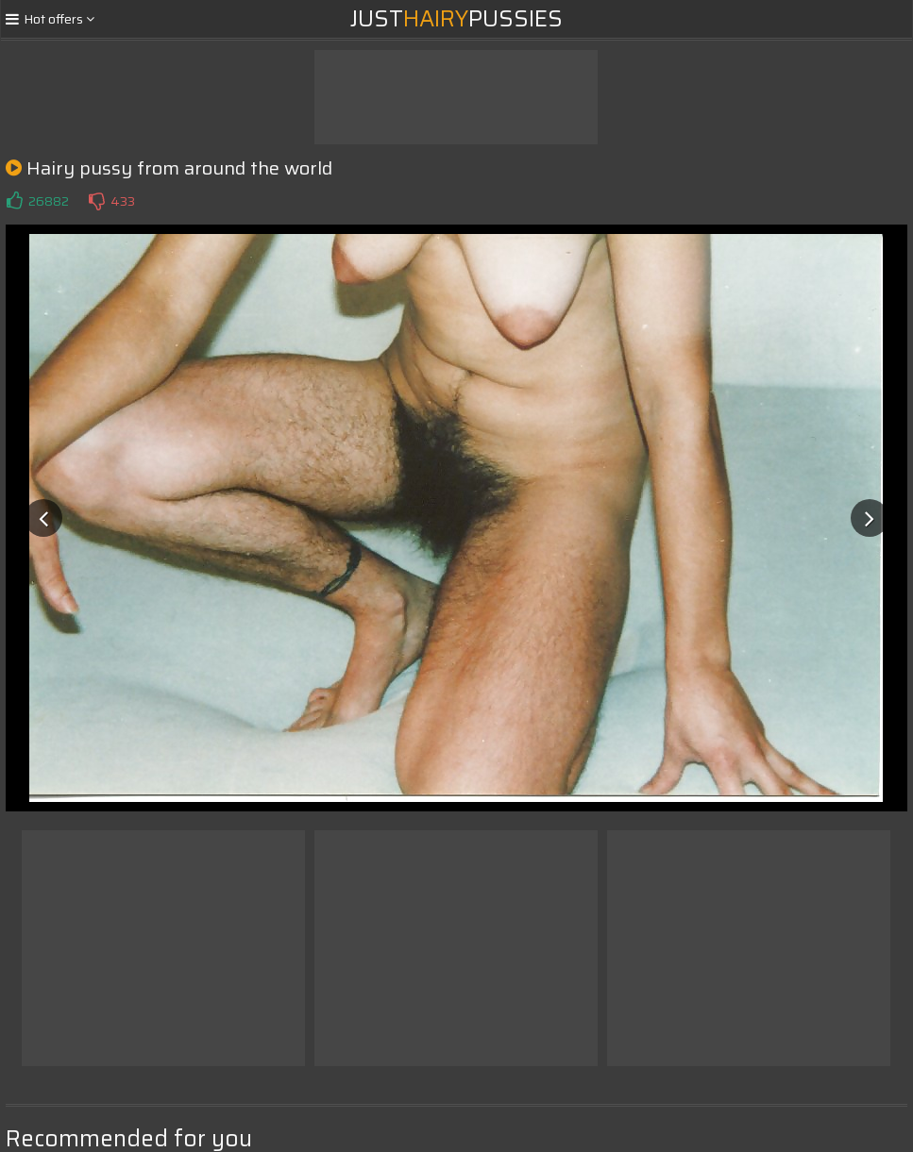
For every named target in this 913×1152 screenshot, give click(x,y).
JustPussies (456, 19)
